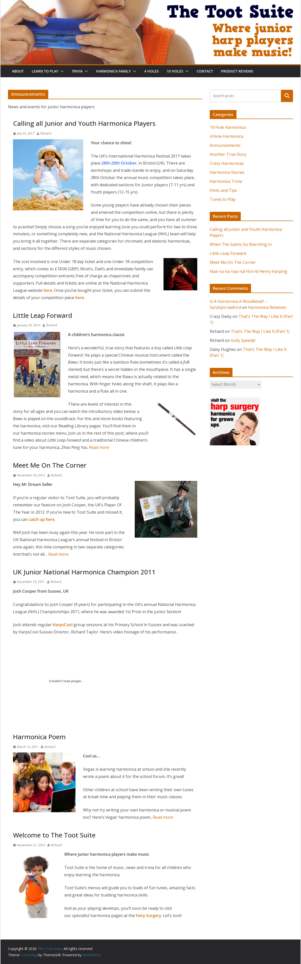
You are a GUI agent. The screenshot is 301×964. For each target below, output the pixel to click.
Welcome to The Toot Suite (54, 834)
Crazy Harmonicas (227, 163)
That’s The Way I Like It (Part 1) (260, 331)
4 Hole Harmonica (226, 136)
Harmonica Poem (39, 736)
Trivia (77, 71)
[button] (61, 71)
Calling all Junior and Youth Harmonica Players (84, 123)
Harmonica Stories (227, 172)
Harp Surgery (148, 915)
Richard (45, 133)
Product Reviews (237, 71)
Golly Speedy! (243, 340)
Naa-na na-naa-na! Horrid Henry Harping (248, 271)
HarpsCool (62, 624)
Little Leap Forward (42, 315)
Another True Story (228, 154)
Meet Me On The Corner (49, 465)
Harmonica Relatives (267, 307)
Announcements (225, 145)
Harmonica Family (113, 71)
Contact (205, 71)
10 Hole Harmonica (228, 127)
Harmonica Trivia (226, 181)
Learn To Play (45, 71)
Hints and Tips (223, 190)
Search (287, 96)
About (18, 71)
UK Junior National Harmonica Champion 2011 (84, 571)
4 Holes (151, 71)
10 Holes (175, 71)
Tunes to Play (223, 199)
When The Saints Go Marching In (241, 244)
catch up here (41, 519)
